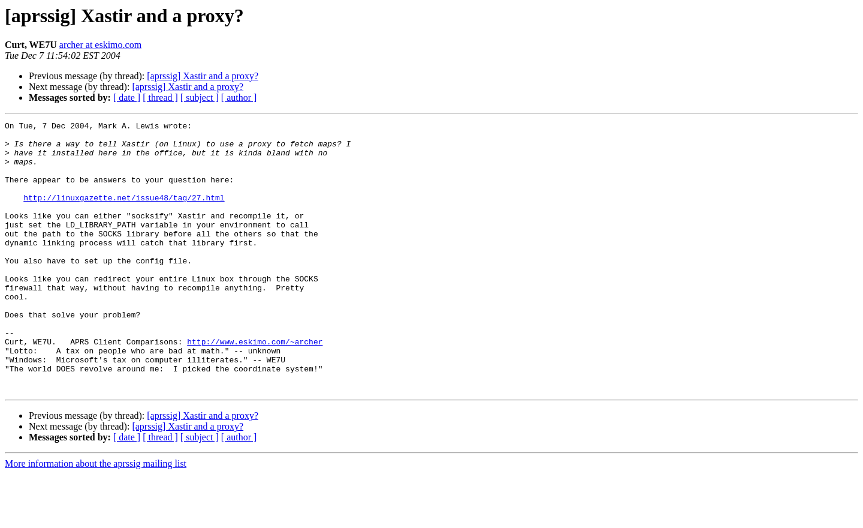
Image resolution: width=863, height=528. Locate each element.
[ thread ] (160, 97)
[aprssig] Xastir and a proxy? (202, 76)
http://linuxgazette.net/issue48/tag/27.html (123, 213)
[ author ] (239, 97)
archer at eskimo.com (100, 45)
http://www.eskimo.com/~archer (254, 386)
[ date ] (126, 97)
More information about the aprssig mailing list (95, 517)
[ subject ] (199, 97)
